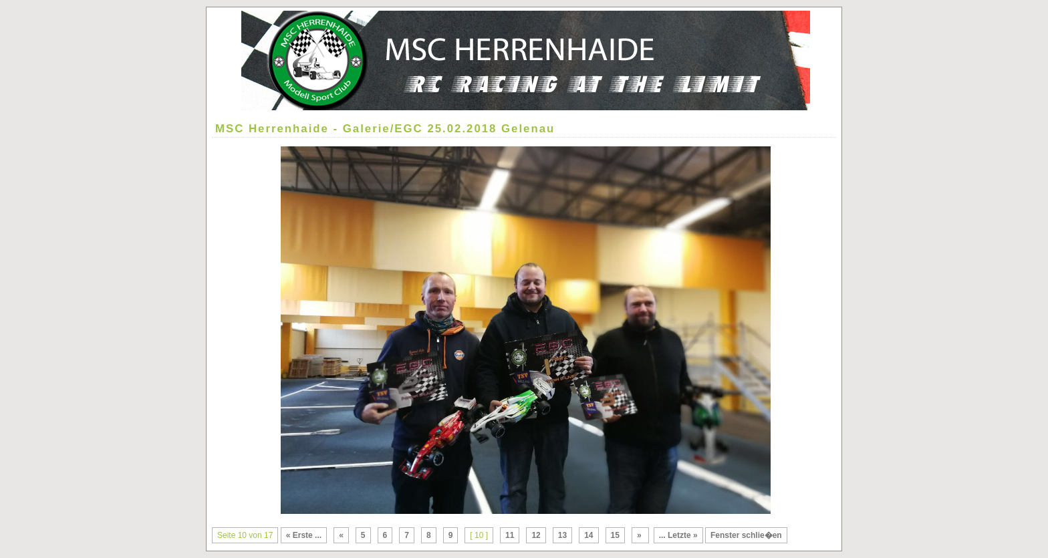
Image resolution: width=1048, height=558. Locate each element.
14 (588, 535)
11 (509, 535)
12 (535, 535)
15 (615, 535)
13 (562, 535)
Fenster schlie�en (746, 535)
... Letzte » (678, 535)
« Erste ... (303, 535)
